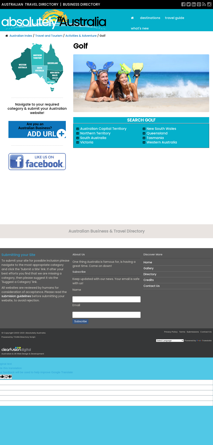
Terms (182, 331)
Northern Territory (95, 133)
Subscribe (80, 321)
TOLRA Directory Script (24, 337)
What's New (140, 28)
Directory (149, 274)
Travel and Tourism (48, 36)
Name (76, 290)
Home (147, 262)
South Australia (93, 137)
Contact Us (151, 286)
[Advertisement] (37, 198)
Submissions (193, 331)
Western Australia (162, 142)
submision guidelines (16, 296)
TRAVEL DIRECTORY (41, 4)
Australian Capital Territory (103, 128)
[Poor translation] (8, 377)
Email (76, 305)
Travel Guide (174, 18)
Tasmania (155, 137)
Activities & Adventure (81, 36)
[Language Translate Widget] (170, 340)
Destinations (150, 18)
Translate (204, 340)
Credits (148, 280)
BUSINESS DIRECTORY (81, 4)
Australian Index (20, 36)
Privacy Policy (171, 331)
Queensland (157, 133)
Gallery (148, 268)
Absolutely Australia (35, 332)
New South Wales (161, 128)
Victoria (86, 142)
